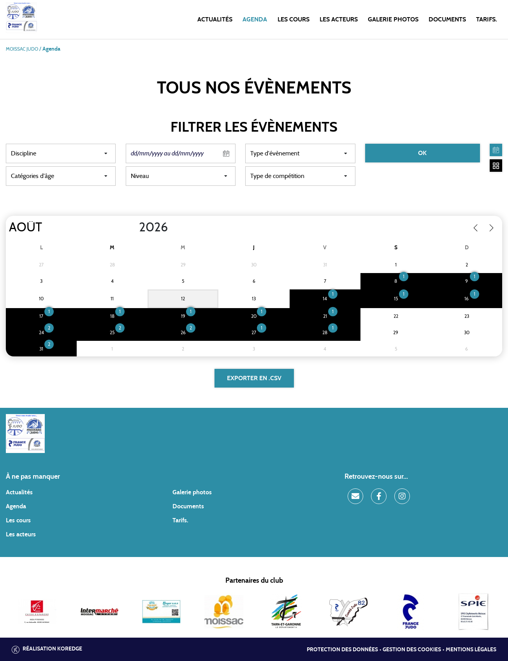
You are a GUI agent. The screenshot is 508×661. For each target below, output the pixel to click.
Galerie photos (393, 19)
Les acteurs (339, 19)
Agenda (255, 19)
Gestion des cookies (412, 649)
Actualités (214, 19)
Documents (447, 19)
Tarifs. (486, 19)
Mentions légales (471, 649)
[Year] (132, 227)
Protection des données (342, 649)
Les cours (293, 19)
